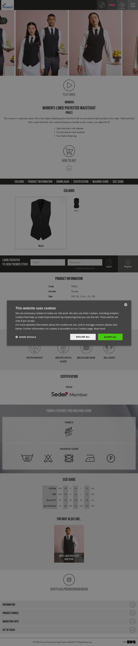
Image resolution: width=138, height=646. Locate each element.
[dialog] (69, 323)
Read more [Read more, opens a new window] (100, 328)
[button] (25, 337)
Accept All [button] (109, 336)
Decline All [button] (82, 336)
